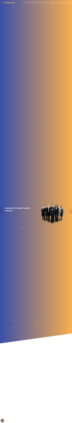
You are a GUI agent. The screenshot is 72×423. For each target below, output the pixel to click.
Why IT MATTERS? (35, 2)
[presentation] (1, 211)
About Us (28, 2)
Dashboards (51, 2)
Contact (65, 2)
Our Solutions (44, 2)
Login (69, 2)
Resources (58, 2)
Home (24, 2)
